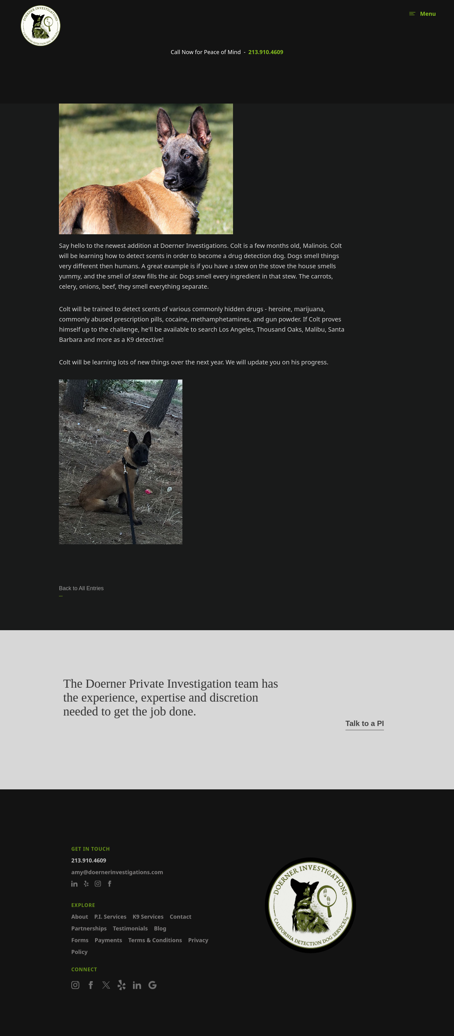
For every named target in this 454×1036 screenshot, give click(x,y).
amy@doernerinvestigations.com (117, 880)
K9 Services (148, 925)
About (79, 925)
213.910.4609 (265, 52)
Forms (80, 948)
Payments (108, 948)
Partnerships (89, 936)
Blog (160, 936)
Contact (180, 925)
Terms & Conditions (155, 948)
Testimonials (130, 936)
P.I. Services (110, 925)
